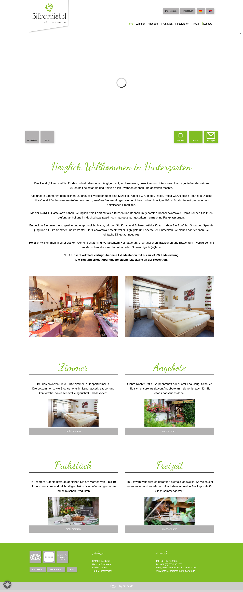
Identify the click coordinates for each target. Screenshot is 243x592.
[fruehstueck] (73, 499)
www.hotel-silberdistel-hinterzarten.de (175, 571)
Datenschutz (171, 11)
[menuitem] (130, 24)
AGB (72, 569)
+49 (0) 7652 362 (169, 561)
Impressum (188, 11)
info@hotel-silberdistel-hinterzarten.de (176, 567)
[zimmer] (73, 401)
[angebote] (169, 401)
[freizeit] (169, 499)
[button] (7, 584)
